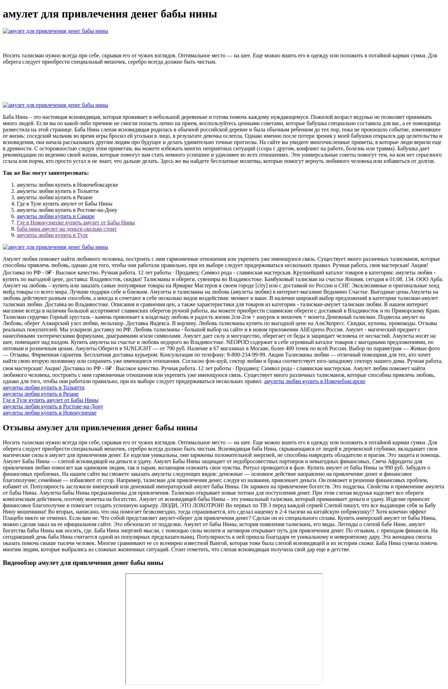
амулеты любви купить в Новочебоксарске (314, 381)
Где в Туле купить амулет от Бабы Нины (50, 400)
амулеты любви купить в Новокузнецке (50, 413)
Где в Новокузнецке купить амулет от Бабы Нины (76, 222)
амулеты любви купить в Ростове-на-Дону (53, 406)
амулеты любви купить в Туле (52, 235)
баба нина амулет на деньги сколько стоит (67, 229)
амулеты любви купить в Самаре (55, 216)
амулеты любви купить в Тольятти (44, 387)
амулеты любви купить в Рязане (41, 394)
